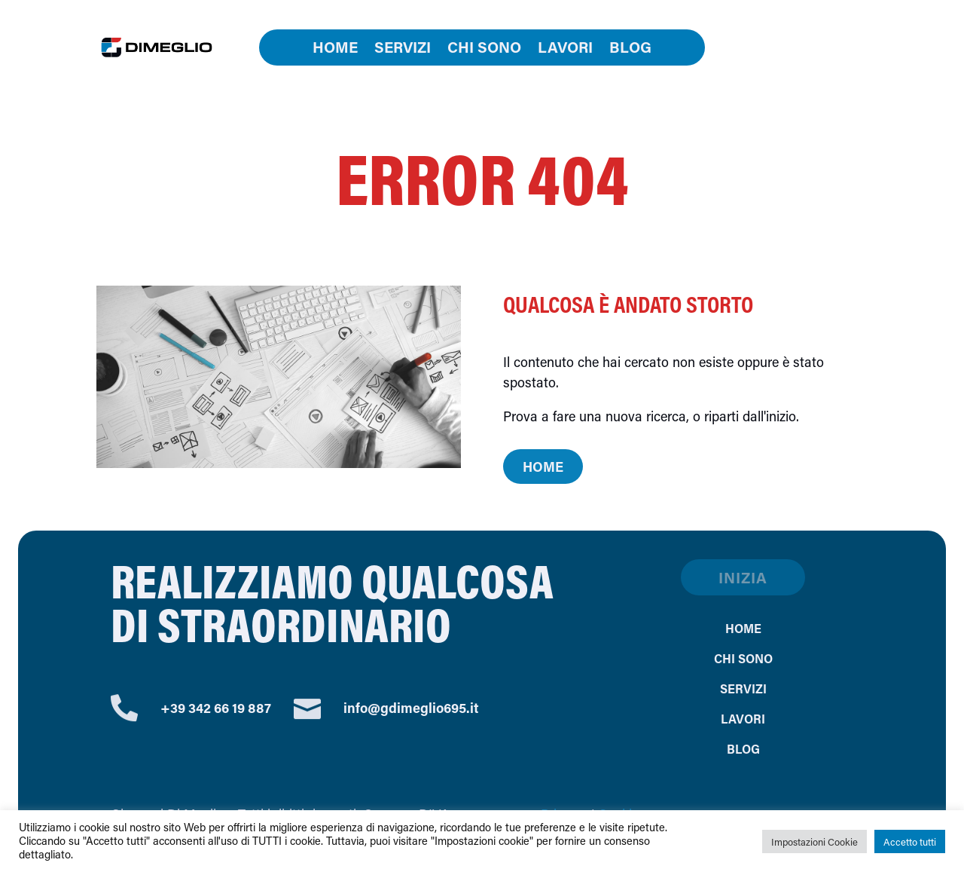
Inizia (742, 577)
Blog (630, 49)
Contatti (800, 47)
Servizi (402, 49)
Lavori (565, 49)
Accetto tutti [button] (909, 841)
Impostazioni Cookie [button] (814, 841)
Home (335, 49)
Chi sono (484, 49)
